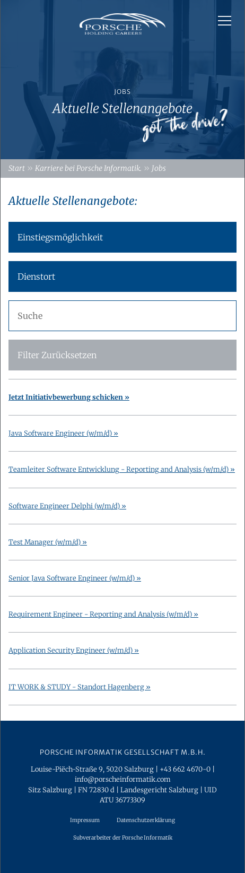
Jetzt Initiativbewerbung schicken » (68, 397)
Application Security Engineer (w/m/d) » (73, 650)
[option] (122, 79)
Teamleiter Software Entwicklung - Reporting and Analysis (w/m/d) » (121, 469)
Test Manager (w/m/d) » (47, 542)
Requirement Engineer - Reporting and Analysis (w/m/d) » (103, 614)
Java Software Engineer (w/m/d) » (63, 433)
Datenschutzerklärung (146, 820)
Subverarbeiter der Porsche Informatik (122, 837)
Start (16, 168)
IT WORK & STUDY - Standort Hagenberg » (79, 686)
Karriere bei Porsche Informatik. (88, 168)
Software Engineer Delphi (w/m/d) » (67, 506)
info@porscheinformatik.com (123, 779)
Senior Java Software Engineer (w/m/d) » (74, 578)
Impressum (85, 820)
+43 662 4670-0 (185, 769)
